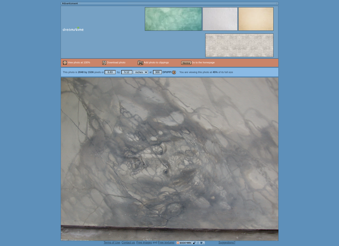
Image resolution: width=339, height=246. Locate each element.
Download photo (113, 62)
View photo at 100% (77, 62)
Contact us (128, 242)
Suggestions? (226, 242)
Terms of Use (112, 242)
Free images (144, 242)
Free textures (166, 242)
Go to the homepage (198, 62)
